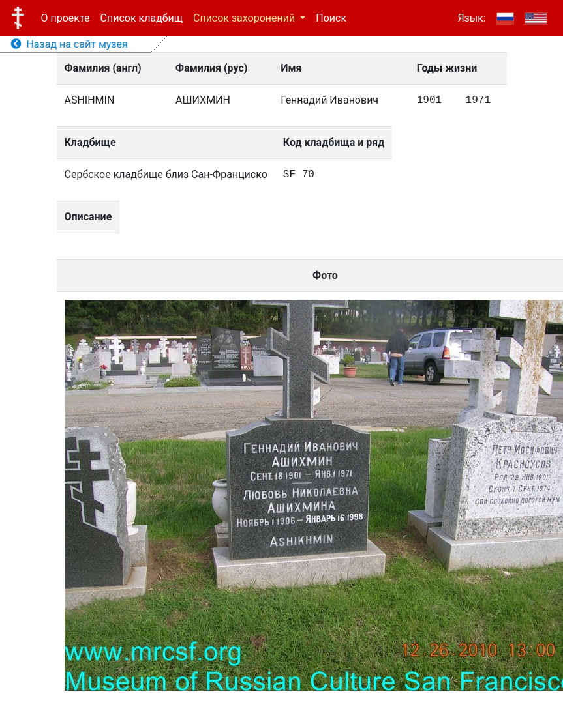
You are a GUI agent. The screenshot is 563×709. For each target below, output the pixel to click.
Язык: (471, 18)
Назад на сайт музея (69, 44)
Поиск (331, 18)
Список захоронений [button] (245, 18)
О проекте (65, 18)
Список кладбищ (141, 18)
